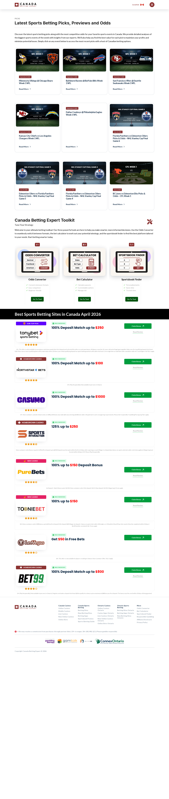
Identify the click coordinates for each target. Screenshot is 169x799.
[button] (138, 4)
